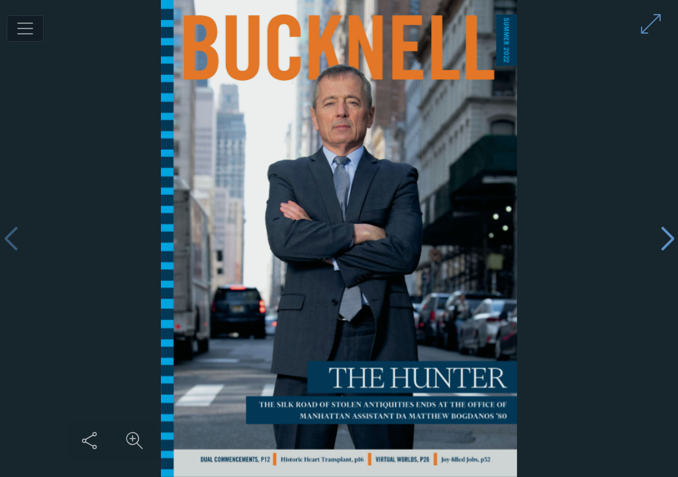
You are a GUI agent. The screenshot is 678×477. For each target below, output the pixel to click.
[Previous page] (11, 239)
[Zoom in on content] (134, 440)
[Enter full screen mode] (651, 23)
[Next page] (667, 239)
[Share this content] (89, 440)
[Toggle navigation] (25, 28)
